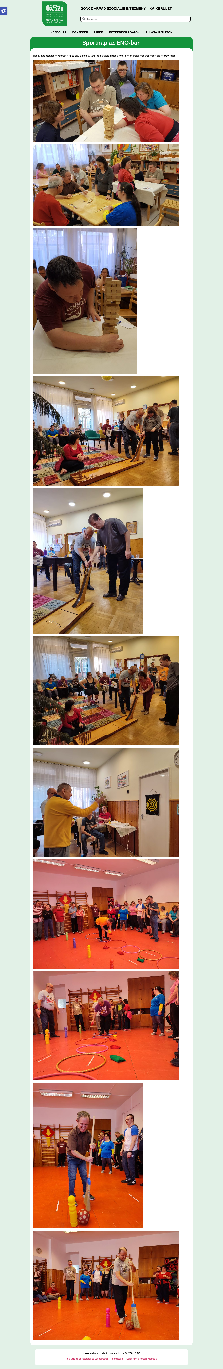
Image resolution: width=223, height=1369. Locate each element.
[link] (3, 11)
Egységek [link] (80, 32)
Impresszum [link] (117, 1358)
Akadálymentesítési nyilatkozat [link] (141, 1358)
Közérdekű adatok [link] (124, 32)
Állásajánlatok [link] (159, 32)
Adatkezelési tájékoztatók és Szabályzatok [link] (87, 1358)
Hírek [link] (98, 32)
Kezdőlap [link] (58, 32)
